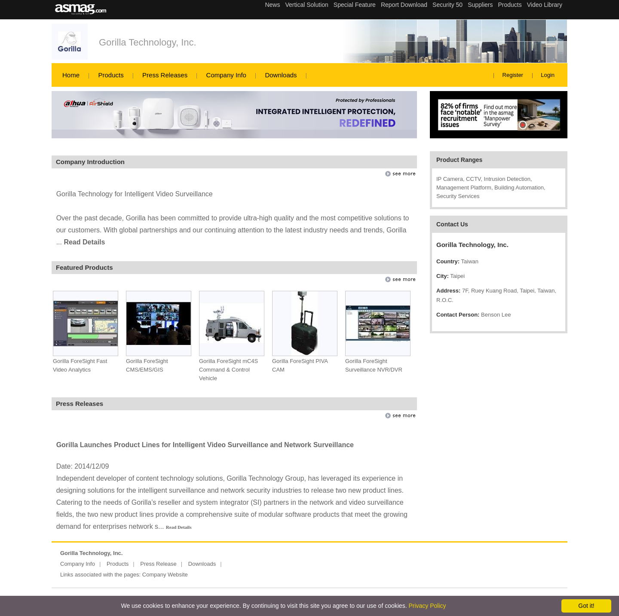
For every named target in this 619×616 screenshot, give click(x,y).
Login (548, 75)
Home (71, 75)
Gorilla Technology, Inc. (147, 42)
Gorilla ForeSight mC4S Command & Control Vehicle (228, 369)
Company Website (165, 574)
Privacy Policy (427, 605)
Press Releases (164, 75)
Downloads (281, 75)
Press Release (158, 564)
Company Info (226, 75)
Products (110, 75)
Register (513, 75)
